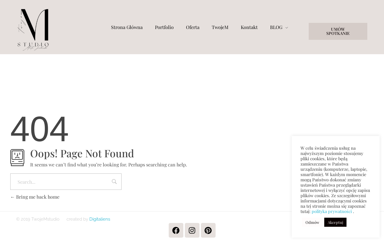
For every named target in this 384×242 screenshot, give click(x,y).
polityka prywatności (332, 211)
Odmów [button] (312, 222)
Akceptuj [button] (335, 222)
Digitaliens (99, 219)
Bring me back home (34, 197)
